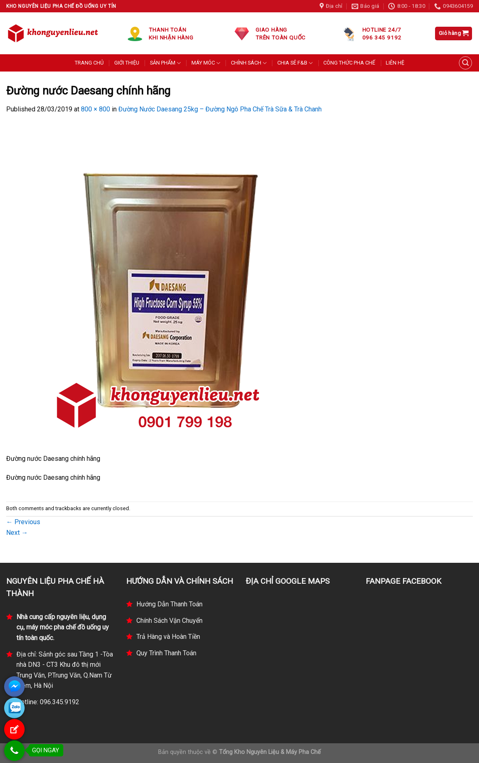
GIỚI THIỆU (126, 63)
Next (17, 532)
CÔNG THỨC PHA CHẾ (349, 63)
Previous (23, 522)
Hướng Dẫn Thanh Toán (169, 604)
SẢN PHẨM (165, 63)
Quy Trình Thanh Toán (166, 653)
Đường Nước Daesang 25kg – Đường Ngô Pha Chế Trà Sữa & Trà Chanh (220, 109)
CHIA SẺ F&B (295, 63)
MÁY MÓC (205, 63)
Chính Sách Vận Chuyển (169, 620)
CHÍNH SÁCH (249, 63)
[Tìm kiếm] (465, 62)
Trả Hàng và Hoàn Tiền (168, 636)
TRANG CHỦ (89, 63)
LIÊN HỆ (395, 63)
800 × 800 (95, 109)
